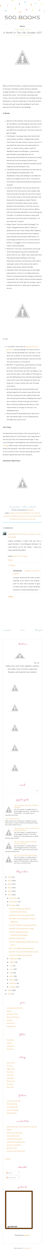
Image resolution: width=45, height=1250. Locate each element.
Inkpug (5, 445)
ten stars (10, 1084)
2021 (10, 881)
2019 (10, 888)
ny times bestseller (14, 1145)
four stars (10, 1075)
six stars (10, 1066)
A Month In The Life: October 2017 (22, 915)
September (14, 959)
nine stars (10, 1078)
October (13, 905)
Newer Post (7, 630)
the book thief (15, 519)
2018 (10, 891)
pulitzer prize (12, 1148)
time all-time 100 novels (16, 1151)
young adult (11, 1026)
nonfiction (11, 1023)
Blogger (27, 1235)
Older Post (38, 630)
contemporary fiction (15, 1008)
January (13, 987)
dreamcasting (12, 1104)
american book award (14, 1133)
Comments (11, 1177)
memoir (9, 1020)
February (13, 983)
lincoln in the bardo (11, 516)
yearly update (12, 1113)
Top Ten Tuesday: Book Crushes (20, 955)
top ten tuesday (12, 1110)
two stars (10, 1087)
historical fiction (13, 1017)
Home (23, 630)
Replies (12, 565)
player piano (23, 516)
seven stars (11, 1063)
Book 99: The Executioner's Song (21, 928)
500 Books (22, 17)
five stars (10, 1072)
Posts (9, 1173)
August (12, 962)
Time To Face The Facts (12, 819)
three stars (11, 1081)
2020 (10, 884)
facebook (17, 507)
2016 (10, 990)
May (11, 973)
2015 (10, 994)
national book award (14, 1139)
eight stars (11, 1069)
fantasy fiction (12, 1014)
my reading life (12, 1107)
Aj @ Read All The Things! (18, 534)
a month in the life (16, 513)
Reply (10, 560)
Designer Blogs (26, 1248)
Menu (22, 26)
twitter (24, 507)
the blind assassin (35, 516)
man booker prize (13, 1136)
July (11, 966)
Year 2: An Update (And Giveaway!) (21, 948)
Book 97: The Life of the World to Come (23, 952)
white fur (32, 519)
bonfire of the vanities (32, 513)
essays (9, 1011)
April (12, 976)
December (14, 898)
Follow (7, 1159)
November (14, 902)
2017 (10, 895)
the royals (24, 519)
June (12, 969)
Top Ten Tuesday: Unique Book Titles (22, 925)
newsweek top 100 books (16, 1142)
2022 (10, 877)
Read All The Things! (20, 556)
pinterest (32, 507)
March (12, 980)
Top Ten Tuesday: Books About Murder (25, 855)
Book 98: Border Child (17, 938)
